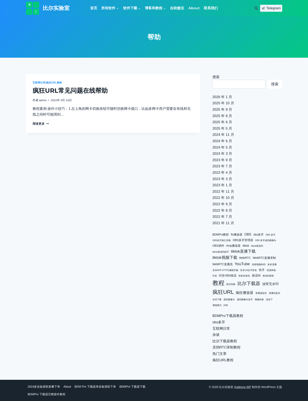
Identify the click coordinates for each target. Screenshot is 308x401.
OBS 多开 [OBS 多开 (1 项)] (270, 234)
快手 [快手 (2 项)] (262, 270)
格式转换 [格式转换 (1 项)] (230, 284)
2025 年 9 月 (222, 109)
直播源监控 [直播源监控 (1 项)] (261, 293)
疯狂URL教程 (54, 82)
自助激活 (177, 8)
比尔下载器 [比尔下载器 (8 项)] (248, 283)
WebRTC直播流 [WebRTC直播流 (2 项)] (222, 264)
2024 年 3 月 (222, 154)
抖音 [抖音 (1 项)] (214, 275)
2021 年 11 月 (223, 223)
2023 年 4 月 (222, 173)
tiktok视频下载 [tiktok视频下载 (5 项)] (224, 257)
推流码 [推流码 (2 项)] (256, 275)
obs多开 (218, 322)
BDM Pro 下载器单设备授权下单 (95, 386)
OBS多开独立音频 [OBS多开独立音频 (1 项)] (221, 240)
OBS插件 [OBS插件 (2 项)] (218, 245)
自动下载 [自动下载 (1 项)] (217, 299)
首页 (93, 8)
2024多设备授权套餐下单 (44, 386)
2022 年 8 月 (222, 210)
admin (43, 100)
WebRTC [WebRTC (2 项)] (245, 257)
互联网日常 (39, 82)
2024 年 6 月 (222, 141)
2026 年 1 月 (222, 97)
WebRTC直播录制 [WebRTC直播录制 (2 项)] (264, 257)
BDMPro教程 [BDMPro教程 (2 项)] (220, 234)
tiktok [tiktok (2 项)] (246, 245)
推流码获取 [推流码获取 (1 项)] (268, 275)
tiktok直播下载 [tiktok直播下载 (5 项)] (243, 251)
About (194, 8)
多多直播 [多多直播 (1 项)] (272, 264)
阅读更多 (41, 123)
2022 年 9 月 (222, 204)
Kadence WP (242, 387)
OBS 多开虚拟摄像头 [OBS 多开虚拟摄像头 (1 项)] (265, 240)
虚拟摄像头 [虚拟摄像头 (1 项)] (229, 299)
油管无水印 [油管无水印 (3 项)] (270, 284)
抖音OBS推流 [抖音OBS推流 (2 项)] (227, 275)
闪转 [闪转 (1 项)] (225, 305)
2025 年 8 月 (222, 116)
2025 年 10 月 (223, 103)
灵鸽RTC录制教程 (226, 347)
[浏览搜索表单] (256, 8)
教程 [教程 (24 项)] (218, 282)
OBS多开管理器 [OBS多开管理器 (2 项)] (243, 240)
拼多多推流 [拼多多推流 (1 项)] (244, 275)
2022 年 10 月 (223, 198)
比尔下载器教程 (224, 341)
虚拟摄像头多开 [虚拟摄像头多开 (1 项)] (245, 299)
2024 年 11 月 (223, 135)
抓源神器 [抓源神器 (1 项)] (271, 270)
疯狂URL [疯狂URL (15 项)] (223, 292)
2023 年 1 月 (222, 185)
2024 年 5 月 (222, 147)
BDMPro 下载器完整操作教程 (46, 394)
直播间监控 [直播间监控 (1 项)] (274, 293)
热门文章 (219, 354)
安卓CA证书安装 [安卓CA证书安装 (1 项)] (248, 270)
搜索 (215, 77)
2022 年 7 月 (222, 217)
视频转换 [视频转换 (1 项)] (259, 299)
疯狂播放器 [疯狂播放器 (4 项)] (244, 293)
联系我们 (211, 8)
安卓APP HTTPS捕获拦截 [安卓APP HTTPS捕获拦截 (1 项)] (225, 270)
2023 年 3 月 (222, 179)
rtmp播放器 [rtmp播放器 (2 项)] (233, 245)
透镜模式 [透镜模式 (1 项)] (217, 305)
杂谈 (215, 335)
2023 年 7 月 (222, 166)
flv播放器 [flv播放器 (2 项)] (236, 234)
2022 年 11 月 (223, 191)
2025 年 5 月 (222, 128)
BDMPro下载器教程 (227, 316)
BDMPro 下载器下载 (132, 386)
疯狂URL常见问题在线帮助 (70, 90)
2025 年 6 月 (222, 122)
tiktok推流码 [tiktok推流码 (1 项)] (257, 246)
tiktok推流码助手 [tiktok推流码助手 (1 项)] (220, 252)
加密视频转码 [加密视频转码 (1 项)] (259, 264)
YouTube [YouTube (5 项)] (242, 264)
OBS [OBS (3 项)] (247, 234)
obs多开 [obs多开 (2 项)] (258, 234)
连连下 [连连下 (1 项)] (269, 299)
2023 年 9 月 (222, 160)
